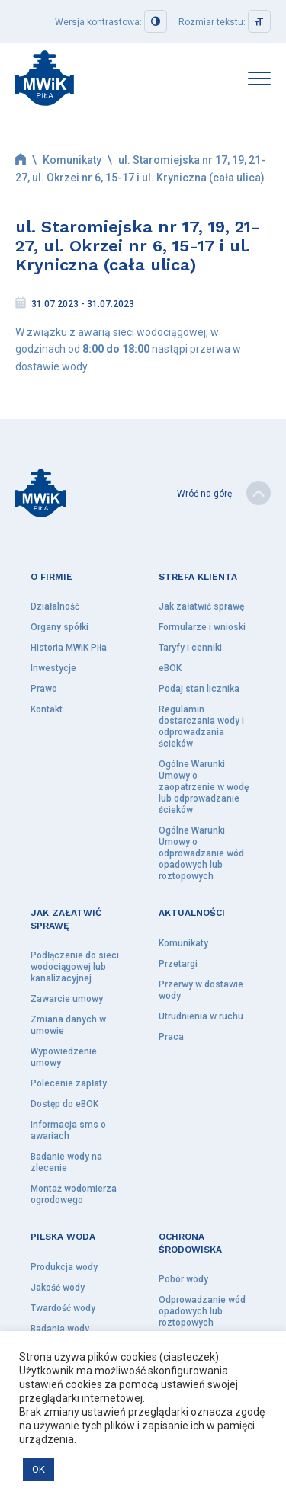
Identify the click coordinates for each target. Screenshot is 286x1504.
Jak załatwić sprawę (201, 606)
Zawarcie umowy (67, 999)
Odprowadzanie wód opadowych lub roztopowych (202, 1311)
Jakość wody (58, 1287)
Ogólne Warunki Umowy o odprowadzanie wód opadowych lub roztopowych (201, 853)
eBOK (170, 668)
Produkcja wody (64, 1267)
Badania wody (60, 1328)
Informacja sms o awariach (68, 1130)
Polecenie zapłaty (69, 1083)
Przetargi (178, 963)
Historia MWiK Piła (69, 647)
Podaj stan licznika (199, 688)
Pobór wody (183, 1279)
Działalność (55, 606)
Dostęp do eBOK (64, 1104)
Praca (171, 1037)
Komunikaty (72, 160)
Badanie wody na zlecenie (66, 1162)
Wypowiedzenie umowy (64, 1057)
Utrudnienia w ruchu (201, 1016)
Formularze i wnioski (202, 627)
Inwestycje (53, 668)
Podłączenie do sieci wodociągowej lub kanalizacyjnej (75, 967)
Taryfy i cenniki (190, 647)
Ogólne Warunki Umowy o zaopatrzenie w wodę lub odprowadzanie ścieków (204, 787)
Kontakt (47, 709)
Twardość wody (63, 1308)
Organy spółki (59, 627)
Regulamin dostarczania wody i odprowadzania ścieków (201, 726)
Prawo (44, 688)
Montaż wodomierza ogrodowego (74, 1194)
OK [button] (38, 1469)
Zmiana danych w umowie (68, 1025)
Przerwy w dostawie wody (201, 990)
